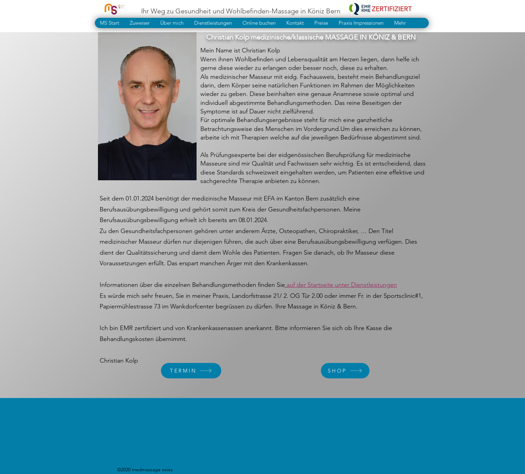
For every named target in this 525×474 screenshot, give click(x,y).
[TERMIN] (191, 370)
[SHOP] (345, 370)
